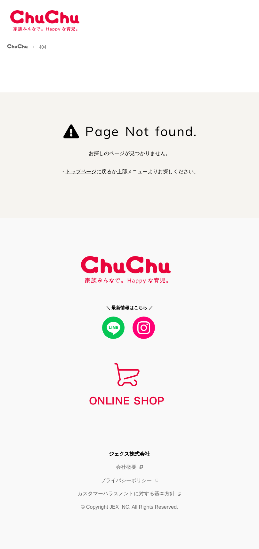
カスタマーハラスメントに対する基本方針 (126, 493)
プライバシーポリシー (126, 480)
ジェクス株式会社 (129, 454)
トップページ (81, 171)
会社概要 (126, 467)
